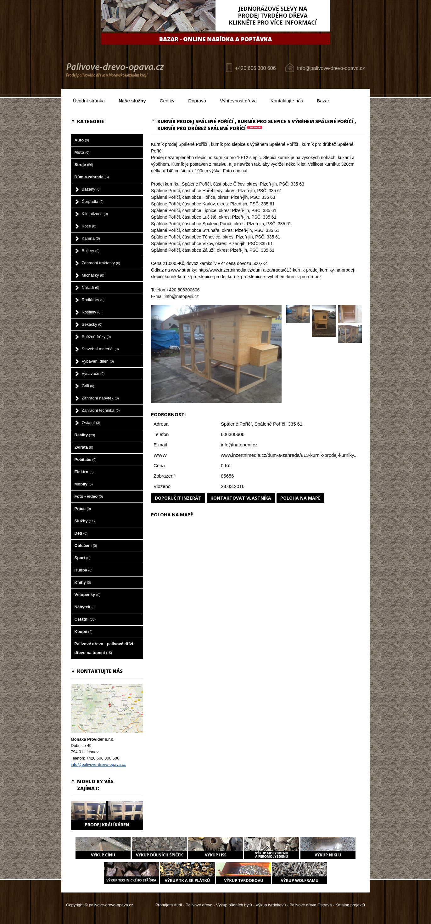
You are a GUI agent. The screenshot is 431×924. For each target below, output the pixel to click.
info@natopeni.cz (239, 444)
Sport (83, 557)
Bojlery (91, 250)
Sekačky (92, 324)
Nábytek (85, 607)
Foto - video (89, 496)
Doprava (197, 100)
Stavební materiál (100, 349)
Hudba (83, 570)
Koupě (83, 631)
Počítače (86, 459)
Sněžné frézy (96, 336)
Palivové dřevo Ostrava (310, 905)
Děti (81, 533)
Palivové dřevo (199, 905)
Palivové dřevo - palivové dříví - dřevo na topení (105, 648)
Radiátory (93, 299)
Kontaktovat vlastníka (240, 498)
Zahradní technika (101, 410)
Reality (85, 435)
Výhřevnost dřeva (238, 100)
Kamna (91, 238)
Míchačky (93, 275)
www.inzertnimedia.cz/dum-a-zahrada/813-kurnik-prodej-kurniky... (289, 455)
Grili (88, 385)
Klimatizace (95, 213)
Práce (83, 508)
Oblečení (86, 545)
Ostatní (91, 422)
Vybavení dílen (98, 361)
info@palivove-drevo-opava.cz (331, 68)
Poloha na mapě (300, 498)
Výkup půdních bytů (234, 905)
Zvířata (84, 447)
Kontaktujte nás (287, 100)
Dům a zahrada (92, 177)
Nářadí (90, 287)
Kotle (89, 226)
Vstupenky (88, 594)
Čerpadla (93, 201)
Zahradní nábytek (100, 398)
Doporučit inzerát (178, 498)
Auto (82, 140)
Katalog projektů (350, 905)
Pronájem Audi (168, 905)
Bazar (323, 100)
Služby (85, 521)
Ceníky (167, 100)
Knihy (83, 582)
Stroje (84, 164)
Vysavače (93, 373)
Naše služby (132, 100)
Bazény (91, 189)
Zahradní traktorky (101, 263)
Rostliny (92, 312)
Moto (82, 152)
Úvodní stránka (89, 100)
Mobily (84, 484)
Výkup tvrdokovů (270, 905)
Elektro (84, 471)
